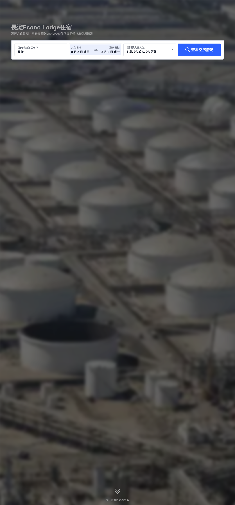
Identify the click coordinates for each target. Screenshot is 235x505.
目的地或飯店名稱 (28, 47)
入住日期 (76, 47)
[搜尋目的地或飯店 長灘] (41, 50)
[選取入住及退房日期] (82, 50)
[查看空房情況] (199, 50)
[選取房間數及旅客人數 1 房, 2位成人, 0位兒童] (150, 50)
